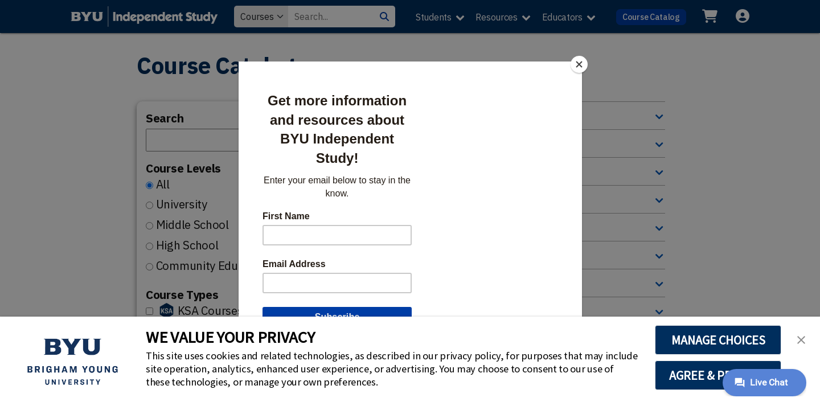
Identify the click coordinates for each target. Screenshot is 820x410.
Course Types (182, 294)
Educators (562, 17)
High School (187, 245)
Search (164, 118)
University (181, 204)
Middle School (192, 224)
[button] (801, 339)
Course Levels (183, 168)
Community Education (213, 265)
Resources (496, 17)
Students (434, 17)
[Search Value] (331, 16)
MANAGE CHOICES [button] (718, 340)
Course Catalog (651, 16)
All (163, 184)
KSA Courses (210, 310)
